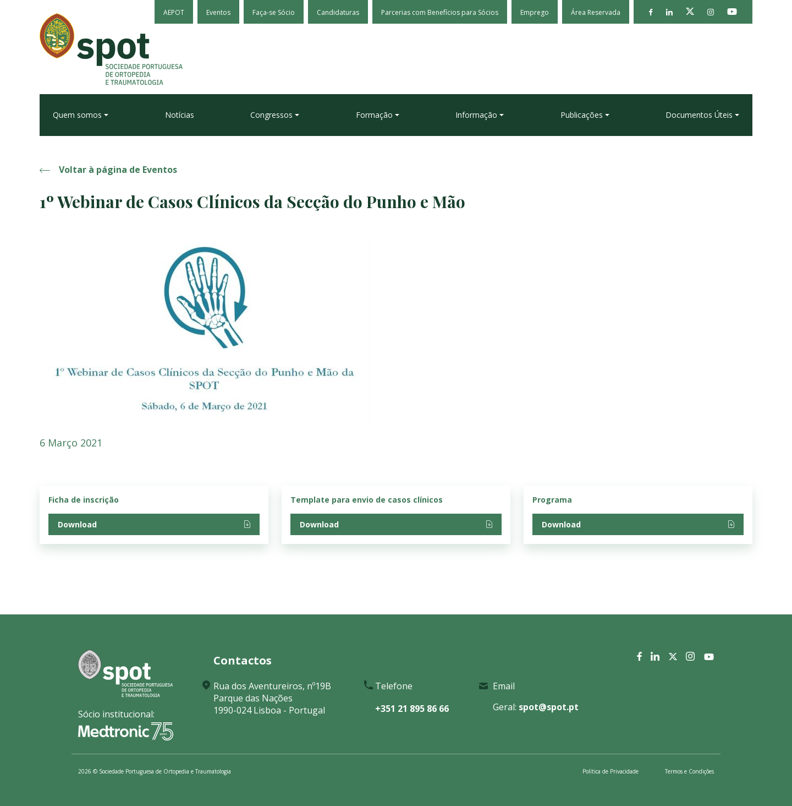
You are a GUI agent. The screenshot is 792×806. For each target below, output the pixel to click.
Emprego (534, 12)
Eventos (218, 12)
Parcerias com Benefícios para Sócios (439, 12)
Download (154, 524)
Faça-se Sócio (273, 12)
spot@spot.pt (549, 707)
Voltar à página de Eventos (108, 170)
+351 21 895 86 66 (412, 708)
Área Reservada (595, 12)
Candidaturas (338, 12)
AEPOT (173, 12)
